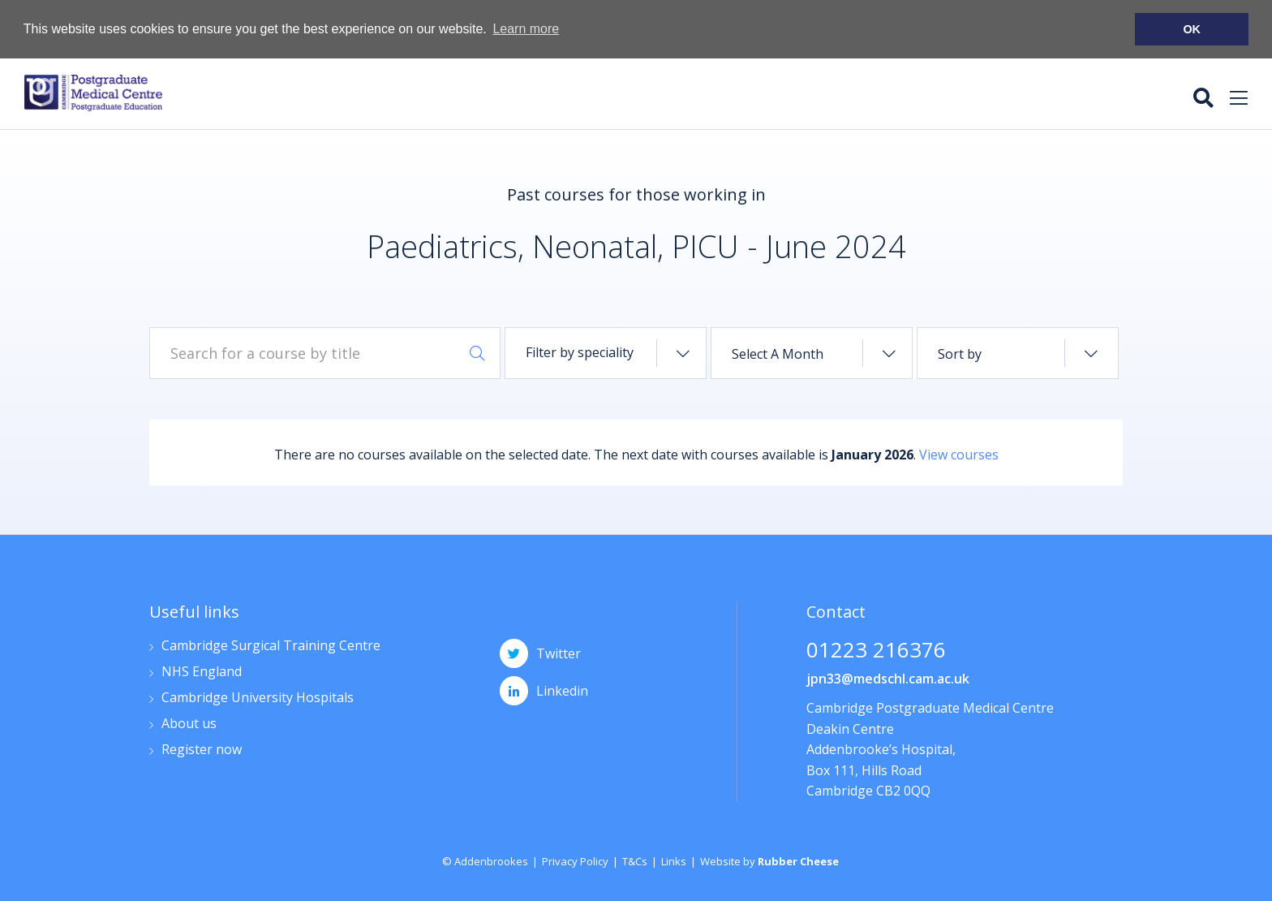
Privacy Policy (575, 860)
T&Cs (634, 860)
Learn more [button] (525, 29)
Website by (769, 860)
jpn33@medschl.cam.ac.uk (887, 677)
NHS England (201, 671)
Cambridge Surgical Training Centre (270, 645)
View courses (959, 454)
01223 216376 (876, 650)
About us (189, 723)
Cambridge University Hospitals (257, 697)
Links (673, 860)
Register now (201, 749)
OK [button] (1192, 29)
